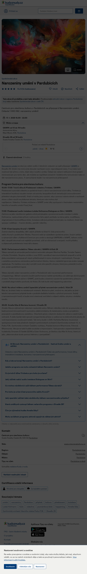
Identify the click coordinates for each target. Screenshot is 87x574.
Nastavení (40, 566)
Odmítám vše (25, 566)
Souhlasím (10, 566)
